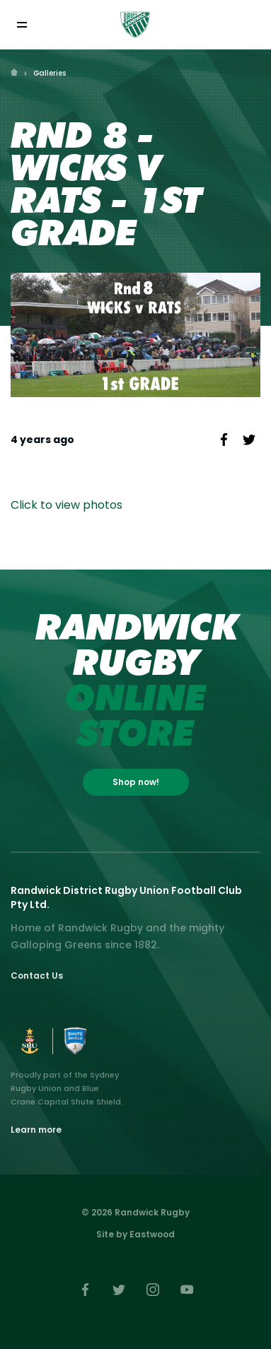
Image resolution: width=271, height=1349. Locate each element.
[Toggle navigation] (21, 24)
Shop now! (136, 782)
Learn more (36, 1130)
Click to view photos (66, 505)
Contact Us (37, 976)
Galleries (49, 73)
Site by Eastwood (135, 1234)
